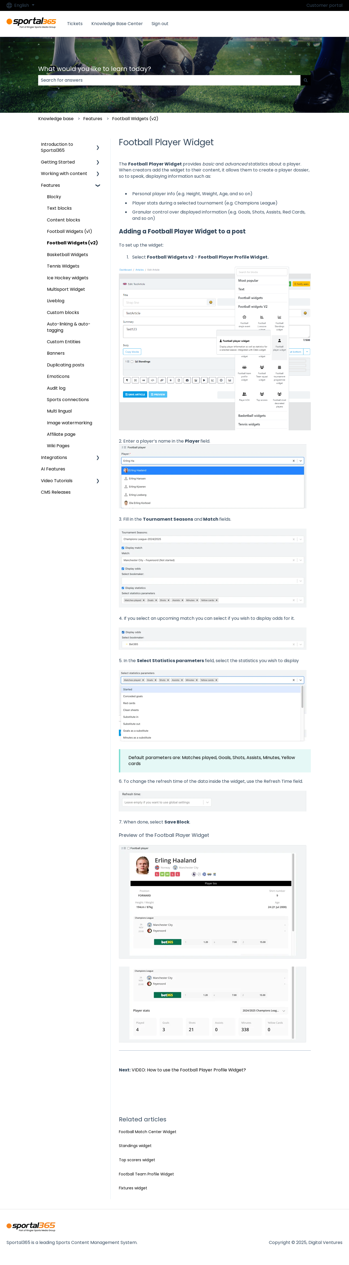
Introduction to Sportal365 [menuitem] (57, 147)
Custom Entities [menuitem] (63, 342)
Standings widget (135, 1145)
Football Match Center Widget (147, 1131)
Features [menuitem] (50, 185)
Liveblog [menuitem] (55, 301)
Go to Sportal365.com (313, 23)
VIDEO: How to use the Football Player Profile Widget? (189, 1070)
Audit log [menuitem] (56, 388)
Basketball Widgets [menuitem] (67, 254)
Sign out (160, 24)
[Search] (305, 80)
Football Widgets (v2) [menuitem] (72, 243)
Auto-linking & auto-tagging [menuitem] (69, 327)
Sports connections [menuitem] (68, 399)
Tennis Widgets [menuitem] (63, 266)
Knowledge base (56, 118)
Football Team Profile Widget (146, 1174)
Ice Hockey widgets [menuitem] (67, 278)
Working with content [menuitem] (64, 173)
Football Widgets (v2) (135, 118)
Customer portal (324, 5)
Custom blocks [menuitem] (63, 312)
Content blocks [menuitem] (63, 220)
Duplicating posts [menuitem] (65, 365)
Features (92, 118)
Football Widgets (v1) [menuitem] (69, 231)
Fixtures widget (133, 1188)
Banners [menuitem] (56, 353)
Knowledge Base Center (117, 24)
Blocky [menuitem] (54, 197)
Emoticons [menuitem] (58, 376)
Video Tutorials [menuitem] (57, 481)
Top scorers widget (137, 1160)
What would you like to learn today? (94, 68)
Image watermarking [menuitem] (69, 423)
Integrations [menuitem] (54, 457)
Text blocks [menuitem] (59, 208)
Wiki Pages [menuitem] (58, 446)
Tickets (75, 24)
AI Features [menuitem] (53, 469)
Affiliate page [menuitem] (61, 434)
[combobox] (169, 80)
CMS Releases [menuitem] (56, 492)
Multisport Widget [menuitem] (66, 289)
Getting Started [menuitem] (58, 162)
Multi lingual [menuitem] (59, 411)
